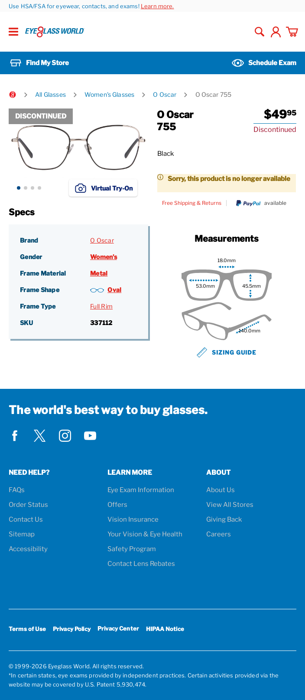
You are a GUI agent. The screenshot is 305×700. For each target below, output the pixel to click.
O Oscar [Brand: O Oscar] (102, 240)
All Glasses (50, 94)
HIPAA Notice (165, 628)
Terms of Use (27, 628)
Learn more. (157, 6)
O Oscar (164, 94)
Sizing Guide (226, 352)
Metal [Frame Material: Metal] (98, 273)
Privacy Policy (72, 628)
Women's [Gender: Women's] (103, 256)
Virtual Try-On (103, 188)
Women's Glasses (109, 94)
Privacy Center (118, 629)
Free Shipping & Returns (191, 203)
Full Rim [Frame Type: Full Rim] (101, 306)
